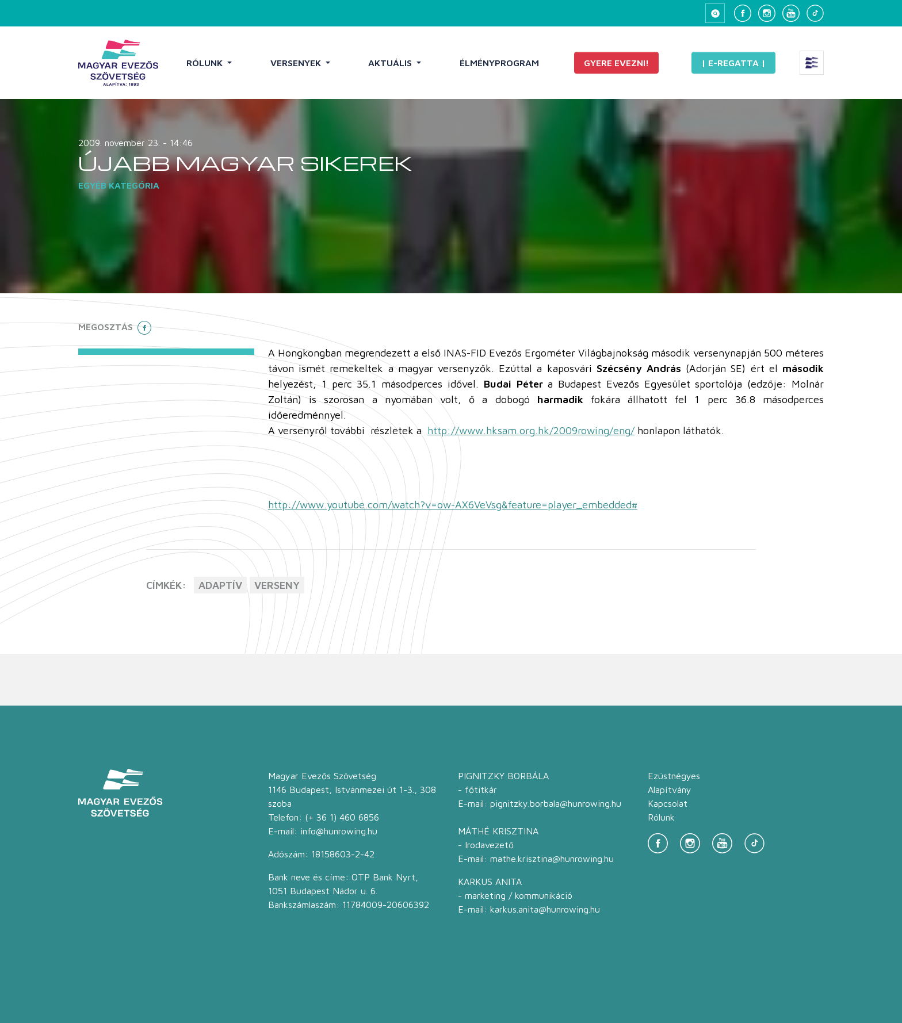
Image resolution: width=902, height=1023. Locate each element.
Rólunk (205, 63)
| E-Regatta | (733, 63)
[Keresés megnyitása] (715, 13)
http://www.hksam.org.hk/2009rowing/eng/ (531, 430)
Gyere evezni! (616, 63)
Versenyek (296, 63)
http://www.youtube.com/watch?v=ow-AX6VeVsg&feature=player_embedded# (452, 505)
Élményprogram (499, 63)
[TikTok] (815, 13)
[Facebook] (742, 13)
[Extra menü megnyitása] (812, 63)
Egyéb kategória (118, 185)
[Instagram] (766, 13)
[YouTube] (791, 13)
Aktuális (391, 63)
